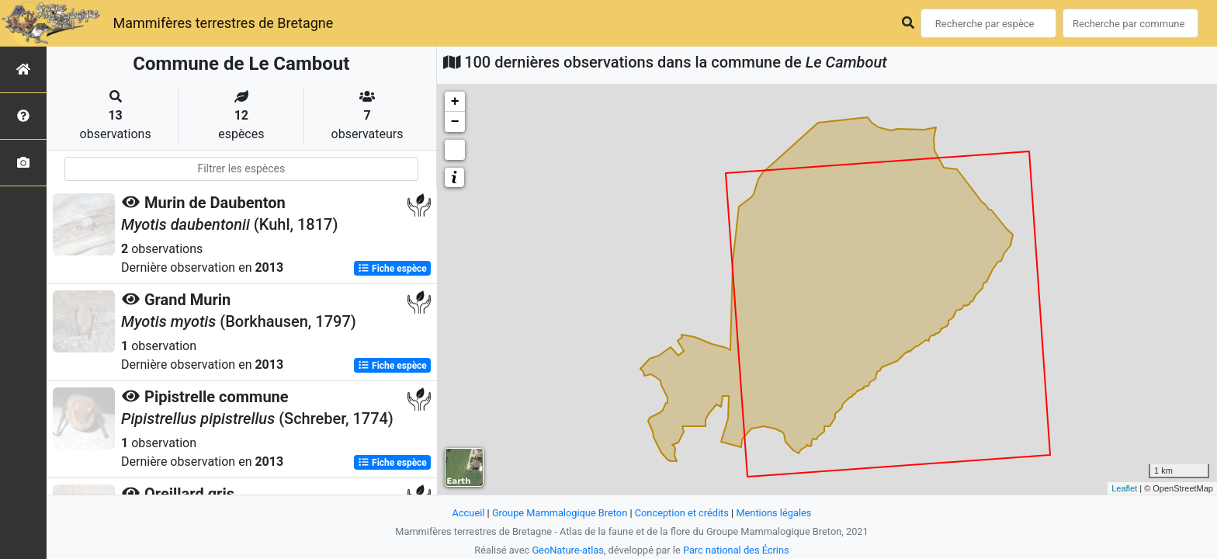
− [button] (455, 122)
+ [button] (455, 101)
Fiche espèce (392, 268)
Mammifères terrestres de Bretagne (223, 23)
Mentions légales (773, 513)
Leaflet (1124, 488)
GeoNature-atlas (568, 550)
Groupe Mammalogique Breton (559, 513)
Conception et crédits (682, 513)
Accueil (468, 513)
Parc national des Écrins (736, 550)
